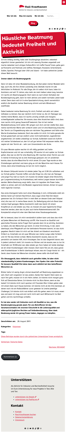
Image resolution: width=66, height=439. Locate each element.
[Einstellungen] (64, 2)
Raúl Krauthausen (36, 6)
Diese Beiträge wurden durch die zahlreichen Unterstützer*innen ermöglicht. (32, 336)
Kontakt (18, 412)
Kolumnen (17, 326)
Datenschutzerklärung (24, 417)
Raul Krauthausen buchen (25, 414)
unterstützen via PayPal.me (27, 399)
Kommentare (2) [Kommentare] (10, 357)
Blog (33, 23)
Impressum (19, 420)
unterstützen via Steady (25, 397)
